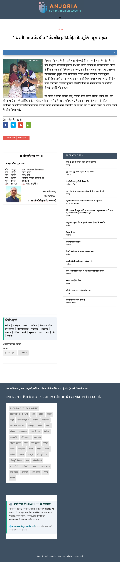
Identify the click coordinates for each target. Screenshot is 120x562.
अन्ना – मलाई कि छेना (73, 280)
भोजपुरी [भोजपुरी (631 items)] (30, 455)
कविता (16, 332)
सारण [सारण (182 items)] (46, 472)
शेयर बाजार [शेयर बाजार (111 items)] (36, 472)
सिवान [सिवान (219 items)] (12, 478)
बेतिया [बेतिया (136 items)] (47, 449)
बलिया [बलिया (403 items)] (31, 449)
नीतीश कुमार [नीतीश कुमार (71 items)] (25, 437)
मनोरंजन (60, 29)
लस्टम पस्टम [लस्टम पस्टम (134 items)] (45, 466)
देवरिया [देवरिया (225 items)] (46, 431)
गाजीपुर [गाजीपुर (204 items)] (35, 420)
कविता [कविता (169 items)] (41, 414)
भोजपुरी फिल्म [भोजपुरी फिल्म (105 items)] (42, 455)
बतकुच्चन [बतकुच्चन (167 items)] (21, 449)
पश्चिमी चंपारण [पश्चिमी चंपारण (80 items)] (15, 443)
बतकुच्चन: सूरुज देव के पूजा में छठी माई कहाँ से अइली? (85, 222)
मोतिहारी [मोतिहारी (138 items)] (25, 466)
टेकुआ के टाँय (70, 232)
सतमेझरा (68, 175)
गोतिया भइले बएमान (73, 242)
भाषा (47, 332)
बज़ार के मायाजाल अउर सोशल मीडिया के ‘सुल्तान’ (84, 201)
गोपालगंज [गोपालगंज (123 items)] (45, 420)
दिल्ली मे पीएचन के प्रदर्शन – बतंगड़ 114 (80, 251)
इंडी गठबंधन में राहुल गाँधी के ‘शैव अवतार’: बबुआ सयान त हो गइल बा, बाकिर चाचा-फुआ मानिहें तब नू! (89, 211)
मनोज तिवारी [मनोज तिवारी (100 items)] (37, 460)
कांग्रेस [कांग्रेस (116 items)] (49, 414)
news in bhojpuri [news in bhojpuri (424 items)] (19, 414)
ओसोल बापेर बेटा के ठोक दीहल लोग (78, 290)
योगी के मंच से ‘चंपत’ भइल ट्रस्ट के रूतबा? (81, 162)
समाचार (68, 165)
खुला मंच (32, 332)
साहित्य (8, 325)
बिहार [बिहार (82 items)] (39, 449)
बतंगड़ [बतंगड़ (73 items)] (12, 449)
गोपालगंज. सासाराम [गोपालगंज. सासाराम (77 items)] (17, 426)
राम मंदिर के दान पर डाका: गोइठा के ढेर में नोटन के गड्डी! (85, 191)
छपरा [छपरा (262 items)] (48, 426)
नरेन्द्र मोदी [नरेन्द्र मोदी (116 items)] (14, 437)
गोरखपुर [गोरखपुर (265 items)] (31, 426)
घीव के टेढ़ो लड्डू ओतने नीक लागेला (78, 181)
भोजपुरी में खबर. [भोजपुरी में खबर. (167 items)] (16, 460)
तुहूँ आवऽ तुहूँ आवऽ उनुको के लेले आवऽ (80, 172)
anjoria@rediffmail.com (74, 388)
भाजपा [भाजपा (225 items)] (21, 455)
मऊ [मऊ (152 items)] (27, 460)
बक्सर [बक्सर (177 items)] (45, 443)
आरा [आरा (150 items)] (33, 414)
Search (6, 348)
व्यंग (53, 332)
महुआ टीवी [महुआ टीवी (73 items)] (14, 466)
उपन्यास (8, 332)
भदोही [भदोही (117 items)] (12, 455)
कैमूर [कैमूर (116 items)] (12, 420)
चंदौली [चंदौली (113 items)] (40, 426)
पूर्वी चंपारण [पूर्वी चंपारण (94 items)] (35, 443)
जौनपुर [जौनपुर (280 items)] (12, 431)
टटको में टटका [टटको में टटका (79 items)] (35, 431)
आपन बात (44, 329)
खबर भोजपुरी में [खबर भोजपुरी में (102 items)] (23, 420)
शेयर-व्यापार (69, 204)
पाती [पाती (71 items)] (26, 443)
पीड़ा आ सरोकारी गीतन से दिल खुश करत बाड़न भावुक (85, 271)
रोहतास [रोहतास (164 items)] (34, 466)
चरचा (41, 332)
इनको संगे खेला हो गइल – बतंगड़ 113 (79, 261)
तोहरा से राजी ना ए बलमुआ (75, 300)
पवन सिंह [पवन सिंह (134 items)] (37, 437)
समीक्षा (10, 336)
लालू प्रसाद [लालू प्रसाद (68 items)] (14, 472)
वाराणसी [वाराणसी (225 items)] (25, 472)
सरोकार (74, 184)
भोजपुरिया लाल (23, 329)
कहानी (24, 332)
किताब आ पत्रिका (46, 325)
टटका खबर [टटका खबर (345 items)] (23, 431)
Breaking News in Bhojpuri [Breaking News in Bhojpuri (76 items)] (24, 408)
